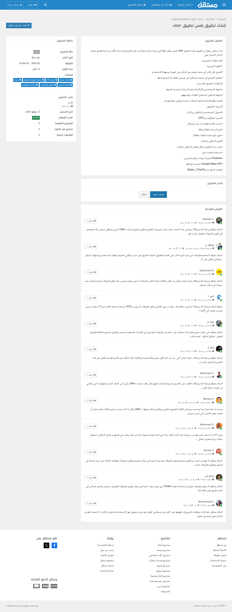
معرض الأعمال (107, 555)
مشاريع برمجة (163, 550)
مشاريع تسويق (163, 571)
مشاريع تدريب (163, 586)
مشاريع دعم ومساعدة (160, 581)
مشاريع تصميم (163, 566)
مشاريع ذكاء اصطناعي (159, 555)
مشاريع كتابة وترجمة (160, 576)
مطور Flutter (206, 479)
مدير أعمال (66, 106)
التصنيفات (165, 591)
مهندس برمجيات (205, 222)
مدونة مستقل (107, 566)
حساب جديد (158, 194)
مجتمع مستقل (107, 560)
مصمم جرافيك (206, 402)
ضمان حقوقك (219, 555)
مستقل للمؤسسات (105, 545)
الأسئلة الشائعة (219, 550)
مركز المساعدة (107, 571)
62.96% (36, 117)
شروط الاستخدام (218, 560)
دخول (144, 194)
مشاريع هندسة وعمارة (159, 560)
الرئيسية (222, 19)
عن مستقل (221, 545)
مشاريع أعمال (163, 545)
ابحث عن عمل (107, 550)
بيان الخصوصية (219, 566)
